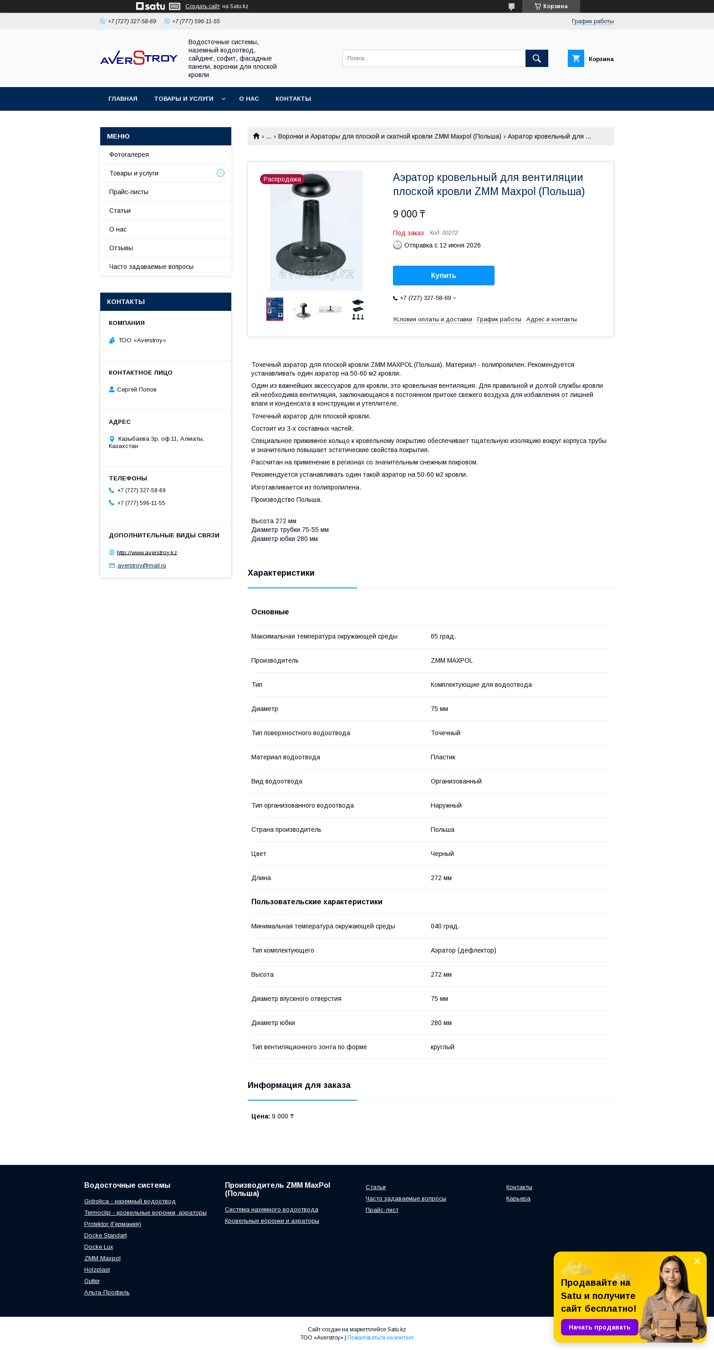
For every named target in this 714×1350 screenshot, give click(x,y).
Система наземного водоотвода (271, 1209)
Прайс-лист (382, 1209)
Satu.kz (397, 1329)
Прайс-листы (128, 192)
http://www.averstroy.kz (147, 552)
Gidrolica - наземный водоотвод (130, 1201)
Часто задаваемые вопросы (151, 266)
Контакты (293, 98)
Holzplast (97, 1269)
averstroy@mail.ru (141, 565)
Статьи (120, 210)
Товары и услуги (184, 98)
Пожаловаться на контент (380, 1338)
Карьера (518, 1198)
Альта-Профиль (107, 1292)
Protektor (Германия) (112, 1224)
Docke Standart (105, 1235)
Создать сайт (202, 6)
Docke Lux (98, 1246)
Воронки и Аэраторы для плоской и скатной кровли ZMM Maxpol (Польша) (389, 136)
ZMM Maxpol (102, 1258)
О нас (249, 98)
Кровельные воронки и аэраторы (272, 1220)
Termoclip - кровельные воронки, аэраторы (145, 1212)
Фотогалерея (129, 154)
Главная (123, 98)
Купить (444, 275)
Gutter (92, 1281)
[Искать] (536, 58)
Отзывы (121, 248)
